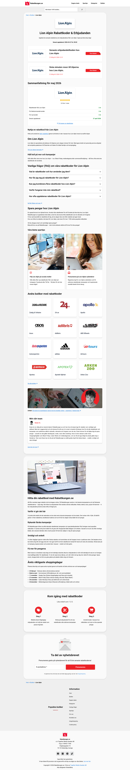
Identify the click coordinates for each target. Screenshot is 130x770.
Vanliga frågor (73, 707)
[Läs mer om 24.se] (65, 305)
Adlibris (58, 333)
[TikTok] (72, 754)
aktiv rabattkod (44, 134)
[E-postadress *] (49, 666)
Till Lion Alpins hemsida (35, 150)
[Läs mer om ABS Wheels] (91, 325)
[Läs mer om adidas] (65, 346)
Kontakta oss (73, 717)
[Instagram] (63, 754)
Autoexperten (34, 354)
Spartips (85, 3)
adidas (57, 354)
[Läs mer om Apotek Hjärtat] (65, 367)
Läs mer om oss (33, 447)
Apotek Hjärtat (60, 374)
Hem (27, 15)
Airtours (83, 354)
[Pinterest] (67, 754)
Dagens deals (75, 3)
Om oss (71, 714)
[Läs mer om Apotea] (39, 367)
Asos (31, 333)
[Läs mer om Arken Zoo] (91, 367)
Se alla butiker (32, 383)
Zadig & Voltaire (35, 313)
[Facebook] (58, 754)
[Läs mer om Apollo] (91, 305)
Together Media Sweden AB (78, 765)
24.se (57, 313)
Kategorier (94, 3)
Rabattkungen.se (36, 3)
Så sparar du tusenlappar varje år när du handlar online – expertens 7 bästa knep (56, 410)
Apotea (32, 374)
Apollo (83, 313)
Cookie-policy (73, 724)
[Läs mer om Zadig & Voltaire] (39, 305)
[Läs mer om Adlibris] (65, 325)
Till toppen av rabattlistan (65, 123)
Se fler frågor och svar (35, 203)
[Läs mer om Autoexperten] (39, 346)
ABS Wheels (85, 333)
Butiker (103, 3)
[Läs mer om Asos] (39, 325)
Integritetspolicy (81, 673)
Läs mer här (87, 761)
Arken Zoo (84, 374)
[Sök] (82, 9)
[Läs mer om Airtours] (91, 346)
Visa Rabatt (95, 53)
